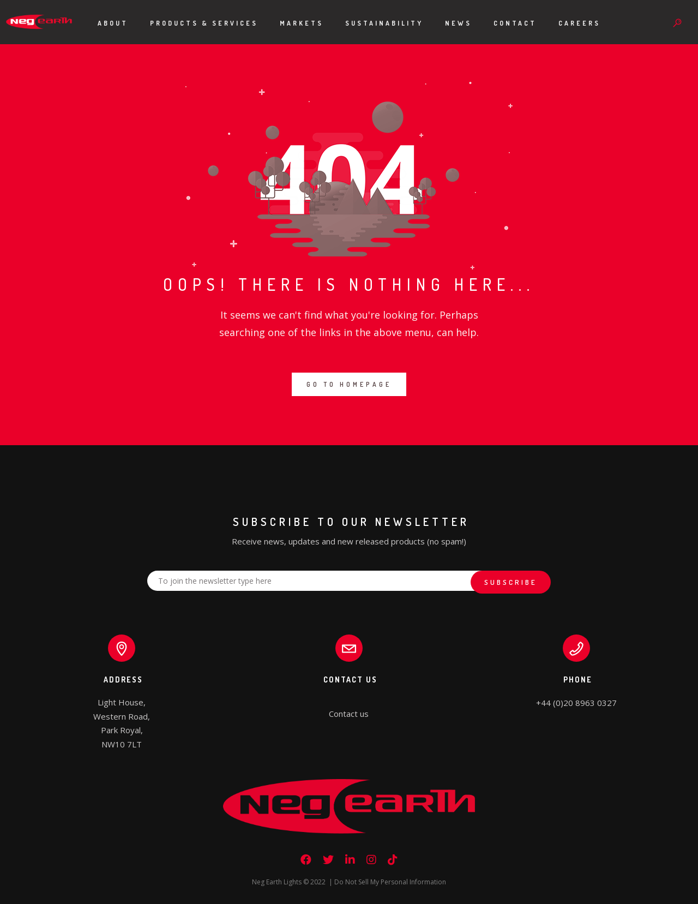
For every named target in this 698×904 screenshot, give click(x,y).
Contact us (349, 713)
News (458, 23)
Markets (301, 23)
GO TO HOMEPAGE (349, 384)
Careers (579, 23)
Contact (515, 23)
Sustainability (384, 23)
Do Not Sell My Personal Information (390, 882)
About (113, 23)
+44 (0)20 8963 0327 (576, 702)
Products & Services (204, 23)
